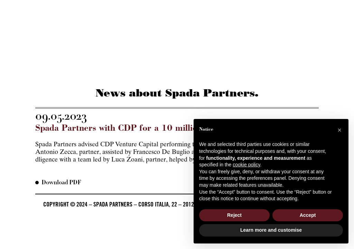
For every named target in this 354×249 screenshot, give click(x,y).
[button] (339, 130)
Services (91, 71)
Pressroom (180, 71)
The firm (134, 71)
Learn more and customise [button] (271, 230)
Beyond (225, 71)
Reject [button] (234, 215)
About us (47, 71)
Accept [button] (308, 215)
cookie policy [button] (246, 164)
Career (264, 71)
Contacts (306, 71)
